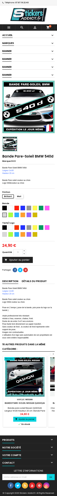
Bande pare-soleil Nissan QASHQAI (25, 403)
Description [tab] (10, 281)
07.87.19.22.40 (22, 2)
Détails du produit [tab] (34, 281)
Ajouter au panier (17, 260)
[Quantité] (17, 252)
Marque (6, 161)
